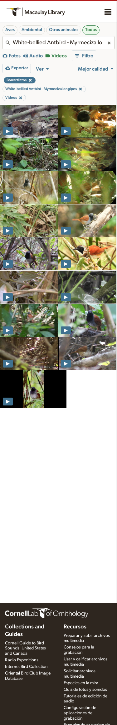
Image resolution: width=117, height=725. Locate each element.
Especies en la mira (81, 683)
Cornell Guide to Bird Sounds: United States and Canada (25, 648)
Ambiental (32, 30)
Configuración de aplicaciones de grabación (80, 713)
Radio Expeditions (21, 660)
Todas (91, 30)
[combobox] (58, 42)
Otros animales (63, 30)
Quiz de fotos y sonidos (85, 689)
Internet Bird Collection (26, 666)
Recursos (75, 627)
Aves (10, 30)
